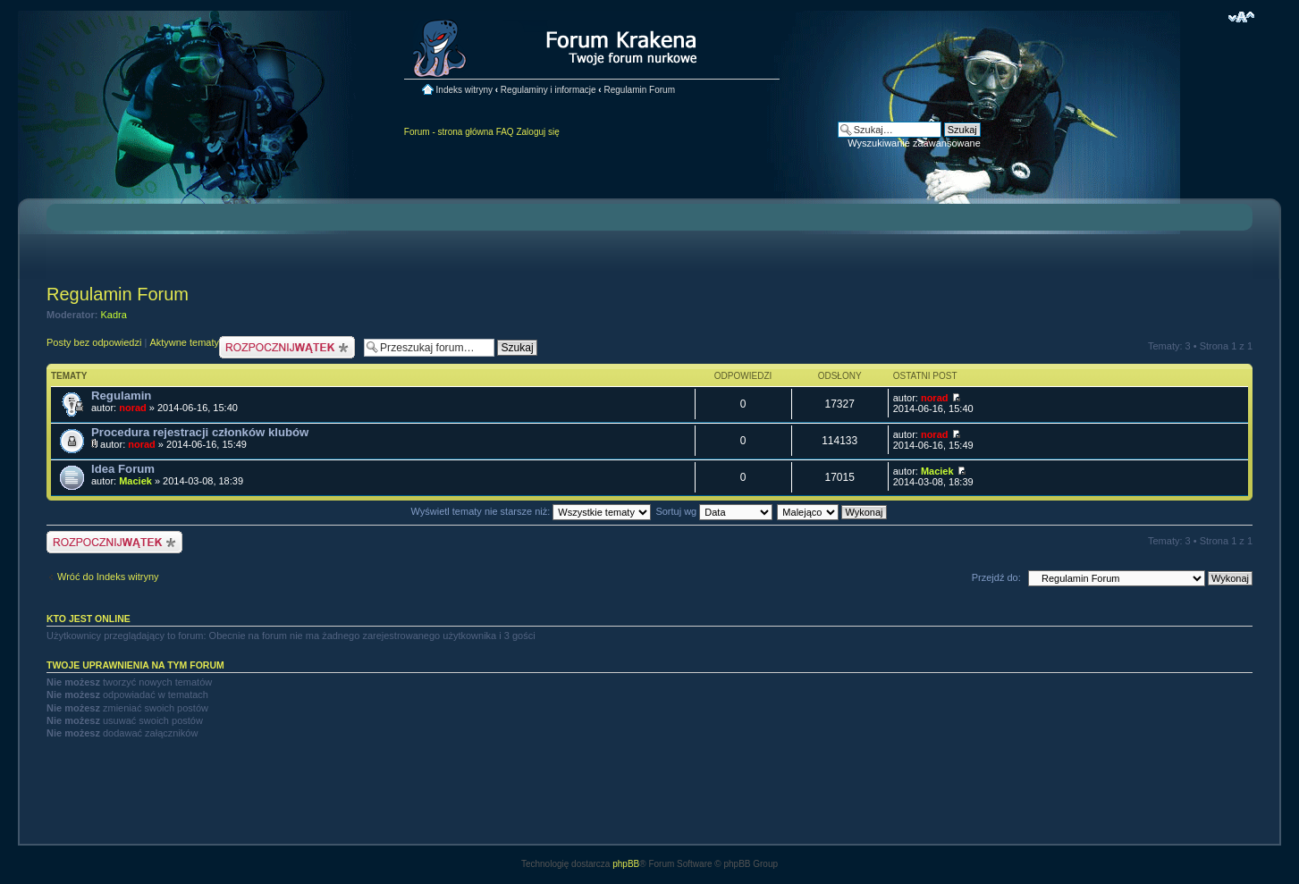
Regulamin (121, 395)
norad (133, 407)
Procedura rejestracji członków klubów (199, 432)
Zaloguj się (537, 132)
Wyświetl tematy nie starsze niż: (530, 511)
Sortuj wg (713, 511)
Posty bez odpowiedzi (93, 342)
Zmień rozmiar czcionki (1241, 17)
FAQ (505, 132)
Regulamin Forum (638, 90)
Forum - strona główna (448, 132)
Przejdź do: (996, 577)
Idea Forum (123, 469)
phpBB (625, 864)
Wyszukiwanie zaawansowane (914, 143)
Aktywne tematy (184, 342)
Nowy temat (287, 347)
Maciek (135, 481)
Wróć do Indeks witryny (108, 576)
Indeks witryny (464, 90)
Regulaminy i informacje (548, 90)
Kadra (114, 314)
